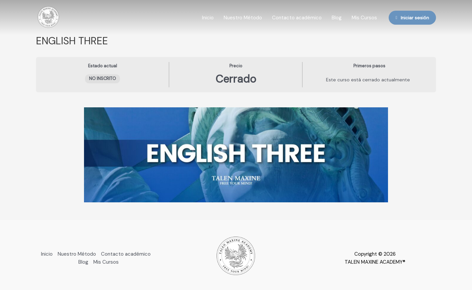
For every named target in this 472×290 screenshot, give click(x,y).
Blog (337, 17)
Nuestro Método (243, 17)
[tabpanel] (236, 154)
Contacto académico (297, 17)
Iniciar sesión (412, 18)
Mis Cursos (364, 17)
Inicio (208, 17)
